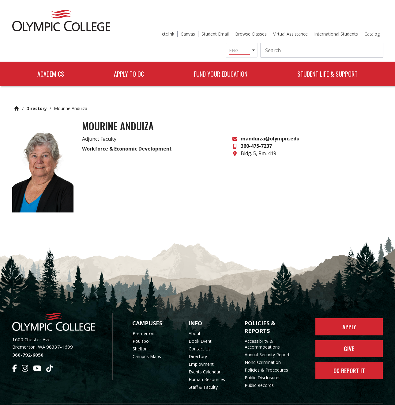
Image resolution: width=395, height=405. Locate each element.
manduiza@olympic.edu (270, 123)
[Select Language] (177, 28)
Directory (36, 93)
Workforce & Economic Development (127, 132)
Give (349, 335)
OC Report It (349, 358)
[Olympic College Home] (56, 306)
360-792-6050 (27, 339)
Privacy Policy (246, 396)
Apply (349, 312)
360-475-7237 (256, 130)
